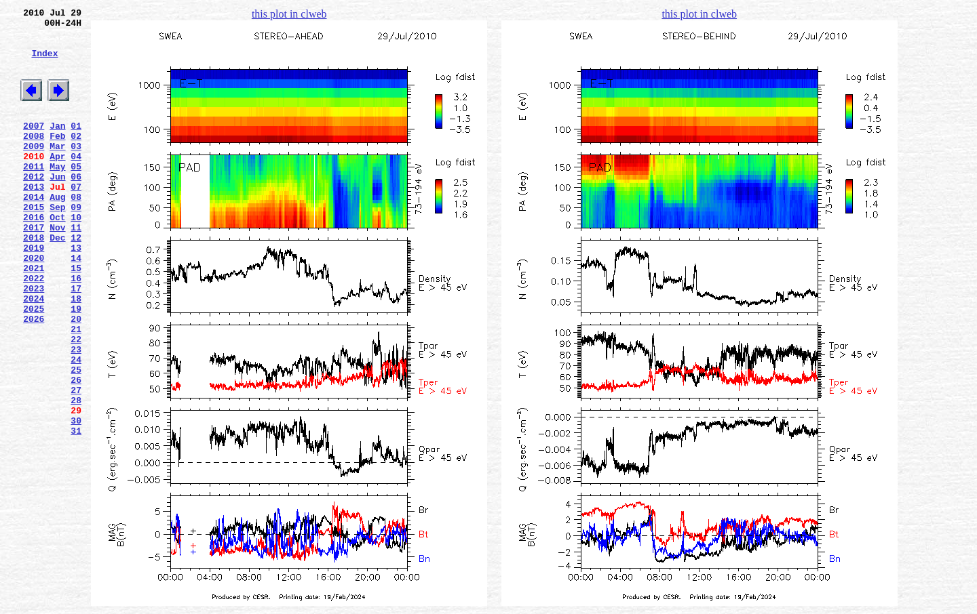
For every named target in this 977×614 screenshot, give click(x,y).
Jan (57, 146)
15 (76, 316)
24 (76, 426)
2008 (33, 158)
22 (76, 402)
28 (76, 475)
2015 (33, 243)
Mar (57, 170)
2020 (33, 304)
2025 (33, 365)
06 (76, 207)
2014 (33, 231)
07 (76, 219)
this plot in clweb (289, 14)
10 (76, 255)
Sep (57, 243)
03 (76, 170)
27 (76, 463)
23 (76, 414)
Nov (57, 268)
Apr (57, 182)
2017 (33, 268)
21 (76, 390)
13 (76, 292)
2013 (33, 219)
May (57, 194)
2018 (33, 280)
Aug (57, 231)
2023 (33, 341)
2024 (33, 353)
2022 (33, 329)
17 (76, 341)
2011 (33, 194)
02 (76, 158)
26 (76, 451)
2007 (33, 146)
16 (76, 329)
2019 (33, 292)
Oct (57, 255)
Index (44, 63)
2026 (33, 377)
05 (76, 194)
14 (76, 304)
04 (76, 182)
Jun (57, 207)
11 (76, 268)
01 (76, 146)
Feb (57, 158)
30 (76, 499)
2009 (33, 170)
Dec (57, 280)
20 (76, 377)
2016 (33, 255)
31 (76, 512)
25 (76, 438)
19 (76, 365)
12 (76, 280)
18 (76, 353)
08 (76, 231)
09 (76, 243)
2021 (33, 316)
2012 (33, 207)
